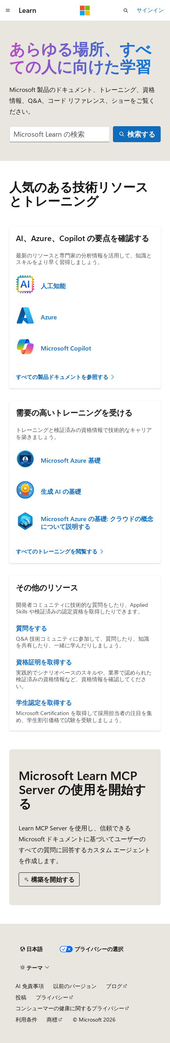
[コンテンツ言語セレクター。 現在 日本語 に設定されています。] (31, 949)
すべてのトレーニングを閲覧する (60, 551)
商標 (52, 1019)
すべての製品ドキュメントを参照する (65, 377)
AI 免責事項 (30, 986)
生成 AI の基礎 (61, 491)
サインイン (150, 10)
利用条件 (26, 1019)
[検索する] (137, 134)
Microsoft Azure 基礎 (71, 460)
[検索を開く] (126, 11)
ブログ (114, 986)
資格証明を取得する (44, 662)
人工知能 (53, 286)
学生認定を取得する (44, 702)
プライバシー (52, 997)
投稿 (21, 997)
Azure (49, 317)
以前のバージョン (75, 986)
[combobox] (59, 134)
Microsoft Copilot (66, 348)
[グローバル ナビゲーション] (8, 11)
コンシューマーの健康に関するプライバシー (70, 1008)
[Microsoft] (85, 10)
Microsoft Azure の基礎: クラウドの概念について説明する (97, 522)
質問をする (31, 628)
